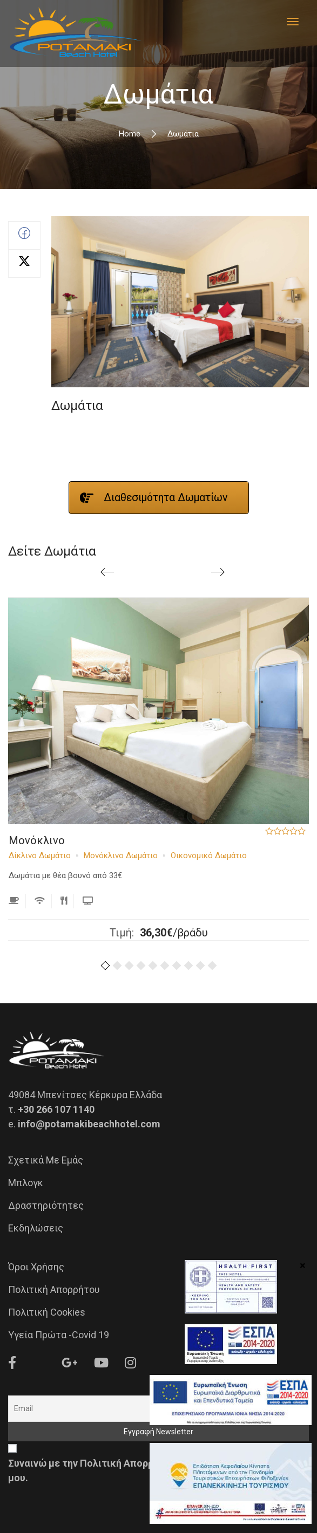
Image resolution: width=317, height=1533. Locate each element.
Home (129, 134)
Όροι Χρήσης (36, 1266)
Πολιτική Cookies (46, 1312)
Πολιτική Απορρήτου (54, 1289)
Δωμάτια (77, 405)
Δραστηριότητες (46, 1205)
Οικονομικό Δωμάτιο (209, 855)
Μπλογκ (25, 1182)
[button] (105, 968)
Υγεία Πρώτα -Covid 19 (58, 1334)
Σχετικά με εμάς (45, 1160)
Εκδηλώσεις (35, 1228)
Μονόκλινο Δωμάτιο (121, 855)
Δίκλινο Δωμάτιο (40, 855)
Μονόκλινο (37, 840)
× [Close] (303, 1265)
